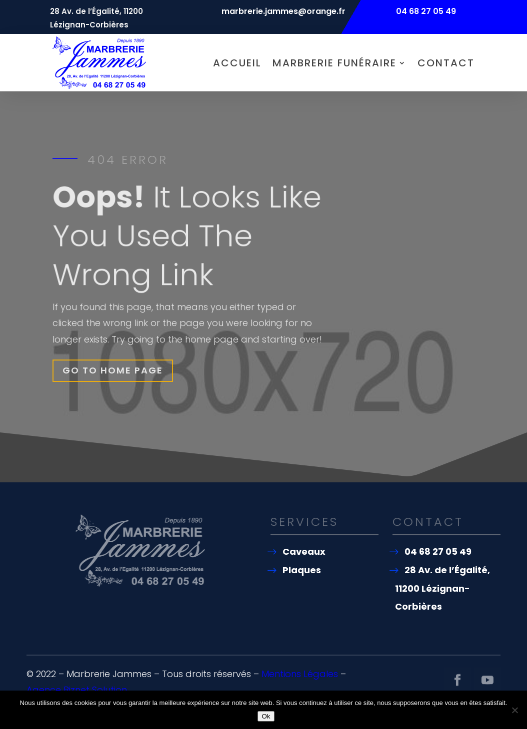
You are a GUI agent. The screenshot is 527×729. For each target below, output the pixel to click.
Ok (266, 716)
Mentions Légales (300, 674)
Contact (446, 63)
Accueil (237, 63)
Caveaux (304, 551)
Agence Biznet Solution (76, 690)
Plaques (301, 570)
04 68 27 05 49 (438, 551)
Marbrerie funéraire (334, 63)
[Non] (515, 710)
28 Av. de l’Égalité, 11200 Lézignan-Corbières (442, 588)
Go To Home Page (113, 370)
